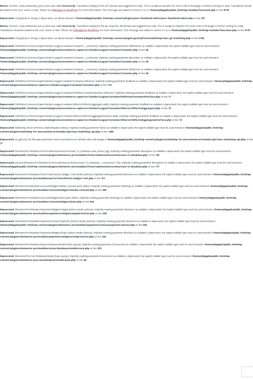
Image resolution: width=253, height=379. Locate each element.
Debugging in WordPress (65, 10)
